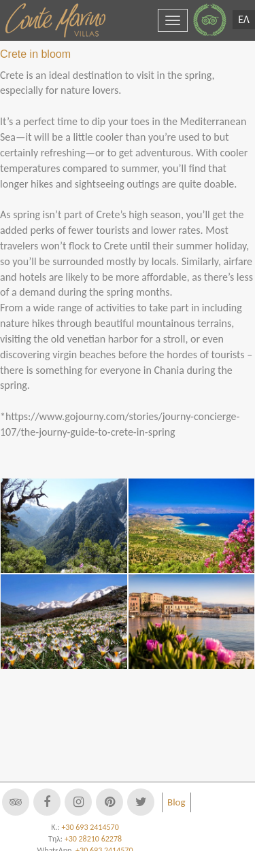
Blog (176, 802)
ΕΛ (244, 19)
